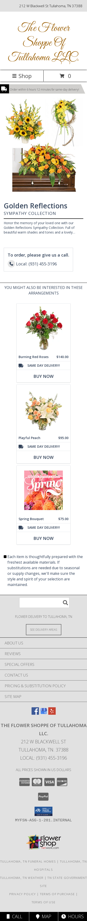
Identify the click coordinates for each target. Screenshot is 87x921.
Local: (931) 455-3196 (43, 758)
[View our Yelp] (52, 713)
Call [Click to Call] (14, 916)
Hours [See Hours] (72, 916)
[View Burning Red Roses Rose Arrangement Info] (43, 328)
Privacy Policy (22, 894)
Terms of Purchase (57, 894)
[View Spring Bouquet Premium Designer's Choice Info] (43, 490)
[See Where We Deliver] (43, 629)
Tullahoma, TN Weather (21, 878)
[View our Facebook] (35, 713)
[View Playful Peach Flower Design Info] (43, 409)
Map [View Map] (43, 916)
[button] (43, 811)
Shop (22, 76)
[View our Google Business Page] (43, 713)
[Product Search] (44, 602)
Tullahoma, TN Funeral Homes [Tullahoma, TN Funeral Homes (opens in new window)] (28, 861)
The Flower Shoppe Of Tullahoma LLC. (43, 43)
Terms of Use (44, 902)
